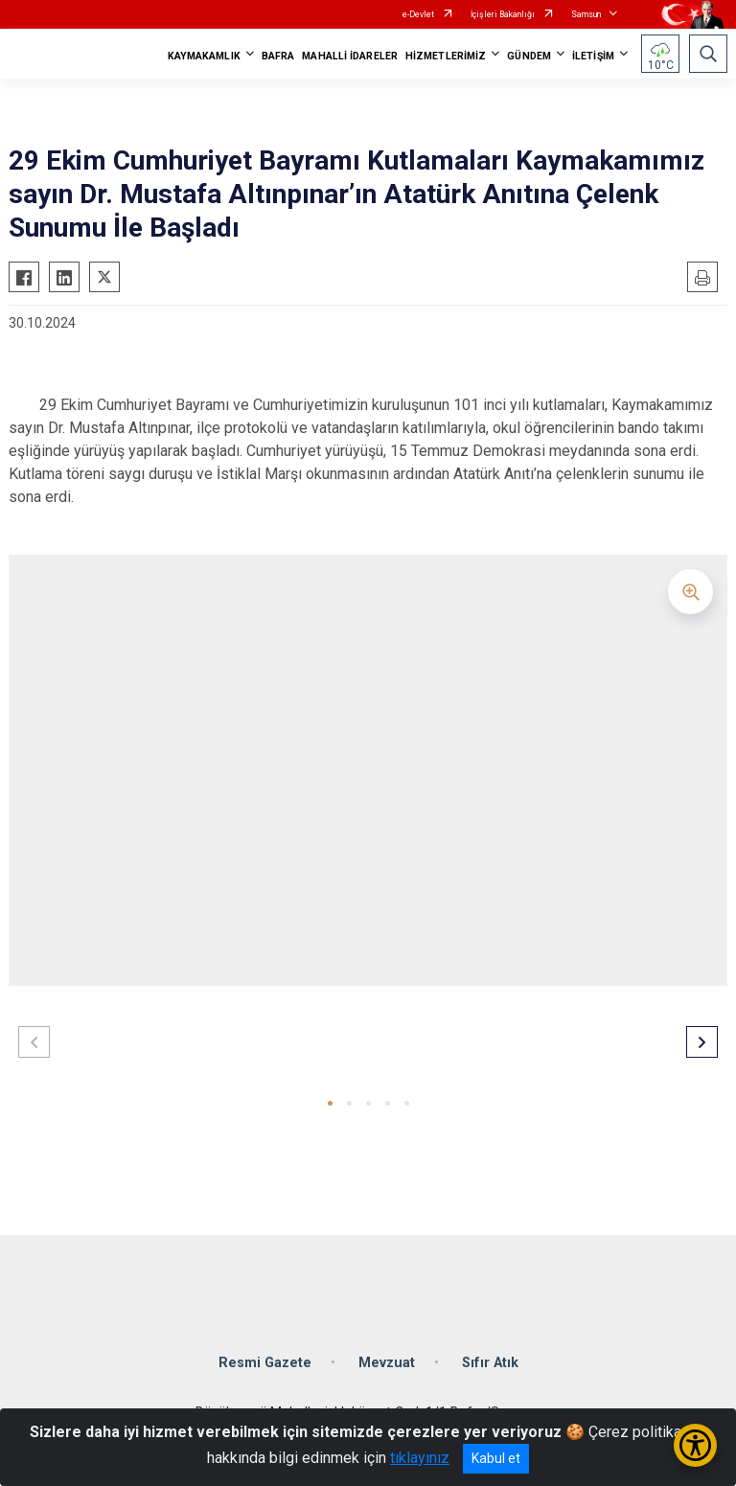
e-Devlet (418, 14)
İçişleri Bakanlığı (503, 14)
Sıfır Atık (490, 1363)
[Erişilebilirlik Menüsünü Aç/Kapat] (695, 1445)
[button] (330, 1103)
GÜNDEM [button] (529, 56)
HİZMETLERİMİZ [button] (445, 56)
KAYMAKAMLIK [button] (204, 56)
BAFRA (278, 56)
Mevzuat (386, 1363)
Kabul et (496, 1458)
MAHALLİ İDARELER (350, 56)
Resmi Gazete (264, 1363)
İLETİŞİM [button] (593, 56)
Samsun (586, 14)
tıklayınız (419, 1458)
